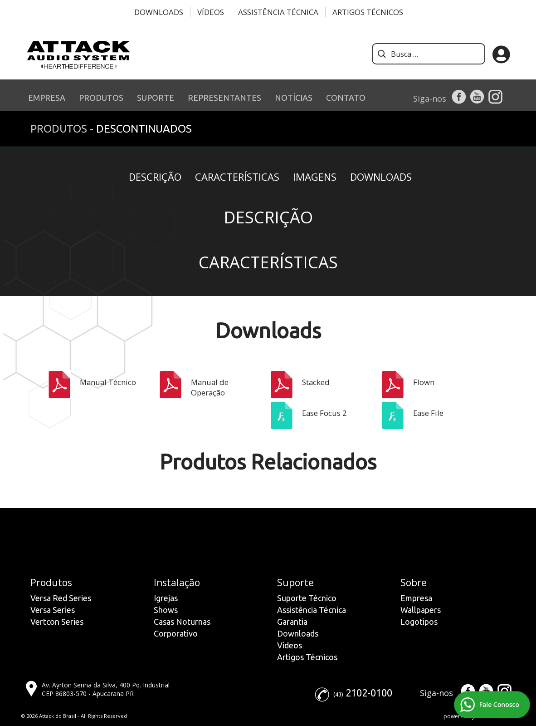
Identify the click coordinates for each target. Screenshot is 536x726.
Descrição (155, 176)
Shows (166, 609)
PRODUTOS (101, 97)
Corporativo (176, 633)
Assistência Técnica (278, 12)
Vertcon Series (56, 621)
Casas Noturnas (182, 621)
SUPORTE (155, 97)
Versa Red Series (60, 598)
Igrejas (166, 598)
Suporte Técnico (306, 598)
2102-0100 (369, 692)
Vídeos (210, 12)
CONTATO (345, 97)
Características (237, 176)
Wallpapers (420, 609)
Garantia (292, 621)
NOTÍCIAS (293, 97)
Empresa (416, 598)
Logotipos (419, 621)
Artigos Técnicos (367, 12)
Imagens (314, 176)
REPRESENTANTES (224, 97)
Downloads (158, 12)
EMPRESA (46, 97)
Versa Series (52, 609)
